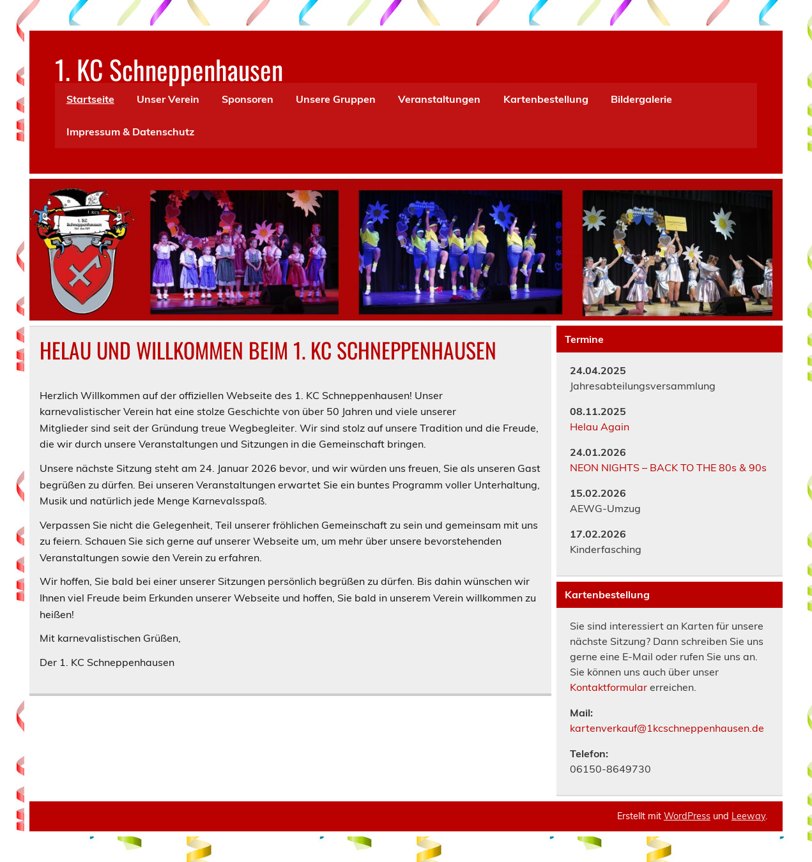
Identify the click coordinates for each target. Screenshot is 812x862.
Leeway (748, 816)
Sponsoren (247, 99)
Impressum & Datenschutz (130, 131)
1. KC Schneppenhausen (169, 69)
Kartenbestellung (545, 99)
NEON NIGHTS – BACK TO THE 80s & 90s (669, 467)
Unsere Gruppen (336, 99)
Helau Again (599, 426)
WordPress (687, 816)
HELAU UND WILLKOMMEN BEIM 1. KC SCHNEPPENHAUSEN (268, 350)
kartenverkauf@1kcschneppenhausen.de (667, 728)
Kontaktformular (608, 687)
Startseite (90, 99)
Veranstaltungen (439, 99)
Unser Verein (168, 99)
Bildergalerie (641, 99)
